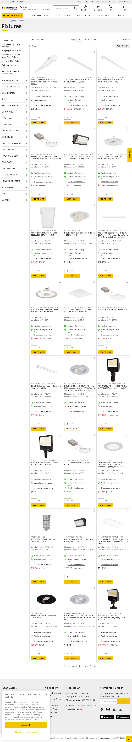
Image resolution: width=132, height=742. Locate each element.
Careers (48, 716)
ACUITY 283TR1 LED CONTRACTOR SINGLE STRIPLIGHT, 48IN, (111, 81)
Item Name (7, 118)
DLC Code (7, 162)
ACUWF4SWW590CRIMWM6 (43, 154)
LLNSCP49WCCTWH (72, 231)
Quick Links (51, 688)
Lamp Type (7, 124)
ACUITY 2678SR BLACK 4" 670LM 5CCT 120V (77, 463)
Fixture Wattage (11, 86)
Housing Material (11, 143)
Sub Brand (7, 111)
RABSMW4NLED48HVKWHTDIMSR (112, 231)
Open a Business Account (96, 2)
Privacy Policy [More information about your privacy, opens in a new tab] (35, 719)
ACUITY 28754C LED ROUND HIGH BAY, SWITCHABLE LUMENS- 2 (44, 310)
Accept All (26, 725)
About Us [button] (102, 15)
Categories (8, 40)
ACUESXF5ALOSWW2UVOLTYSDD (45, 460)
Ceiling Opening (10, 174)
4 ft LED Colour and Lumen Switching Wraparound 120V (46, 387)
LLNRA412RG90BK (38, 613)
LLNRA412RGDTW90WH (74, 613)
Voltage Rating (10, 130)
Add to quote (72, 429)
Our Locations (51, 705)
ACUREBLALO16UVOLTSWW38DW (45, 307)
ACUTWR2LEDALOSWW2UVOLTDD (78, 154)
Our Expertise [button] (38, 15)
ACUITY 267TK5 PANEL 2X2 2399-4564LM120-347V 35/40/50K (77, 310)
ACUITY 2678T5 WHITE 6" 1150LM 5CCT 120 (113, 310)
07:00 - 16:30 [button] (28, 10)
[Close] (47, 694)
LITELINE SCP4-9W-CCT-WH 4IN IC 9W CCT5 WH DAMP (79, 234)
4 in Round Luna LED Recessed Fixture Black (43, 617)
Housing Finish (10, 105)
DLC (4, 193)
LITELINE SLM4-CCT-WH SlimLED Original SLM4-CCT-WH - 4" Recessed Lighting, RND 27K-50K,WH (113, 464)
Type (4, 99)
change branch (44, 10)
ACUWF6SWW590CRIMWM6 (110, 307)
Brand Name (8, 93)
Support (8, 2)
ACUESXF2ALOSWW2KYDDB (109, 613)
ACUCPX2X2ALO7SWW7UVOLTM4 (78, 307)
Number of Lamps (11, 181)
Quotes (80, 2)
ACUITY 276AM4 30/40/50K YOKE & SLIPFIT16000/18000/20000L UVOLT (112, 387)
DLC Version (8, 168)
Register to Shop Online (119, 2)
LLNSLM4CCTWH (105, 460)
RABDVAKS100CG (38, 537)
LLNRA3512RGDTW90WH (74, 384)
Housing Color (10, 156)
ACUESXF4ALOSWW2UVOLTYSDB (111, 384)
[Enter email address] (109, 701)
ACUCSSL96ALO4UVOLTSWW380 (78, 78)
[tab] (15, 40)
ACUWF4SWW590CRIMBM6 (76, 460)
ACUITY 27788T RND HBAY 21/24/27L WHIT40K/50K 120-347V (112, 157)
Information (9, 688)
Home (4, 20)
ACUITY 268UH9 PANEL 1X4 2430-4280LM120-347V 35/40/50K (44, 234)
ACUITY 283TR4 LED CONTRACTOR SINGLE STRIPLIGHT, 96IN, (78, 81)
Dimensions (8, 149)
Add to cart (38, 122)
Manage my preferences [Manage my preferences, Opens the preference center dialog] (26, 732)
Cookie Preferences (56, 738)
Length (6, 200)
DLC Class (7, 137)
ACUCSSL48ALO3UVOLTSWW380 (112, 78)
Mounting (7, 187)
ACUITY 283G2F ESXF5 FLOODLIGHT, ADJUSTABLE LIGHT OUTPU (45, 463)
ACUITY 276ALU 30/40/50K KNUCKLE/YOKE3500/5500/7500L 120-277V (111, 618)
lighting (13, 20)
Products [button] (13, 15)
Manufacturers (10, 80)
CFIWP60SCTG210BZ (73, 537)
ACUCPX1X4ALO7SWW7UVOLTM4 (45, 231)
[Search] (66, 8)
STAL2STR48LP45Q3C (40, 78)
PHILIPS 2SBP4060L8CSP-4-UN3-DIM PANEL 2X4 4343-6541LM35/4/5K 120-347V (113, 541)
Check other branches (42, 105)
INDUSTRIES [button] (82, 15)
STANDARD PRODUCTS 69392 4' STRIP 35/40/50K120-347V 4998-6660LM (44, 82)
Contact (122, 15)
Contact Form (51, 713)
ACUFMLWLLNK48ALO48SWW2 (44, 384)
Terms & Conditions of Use (74, 738)
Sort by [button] (124, 39)
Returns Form (51, 709)
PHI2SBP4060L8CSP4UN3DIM (110, 537)
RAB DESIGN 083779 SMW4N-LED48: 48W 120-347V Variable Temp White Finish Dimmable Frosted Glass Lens (113, 235)
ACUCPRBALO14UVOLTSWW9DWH (112, 154)
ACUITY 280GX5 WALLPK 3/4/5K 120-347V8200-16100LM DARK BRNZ (79, 157)
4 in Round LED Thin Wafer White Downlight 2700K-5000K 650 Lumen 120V (46, 158)
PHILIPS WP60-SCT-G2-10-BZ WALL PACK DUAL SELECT (78, 540)
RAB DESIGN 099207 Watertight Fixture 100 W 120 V (43, 540)
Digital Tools (62, 15)
